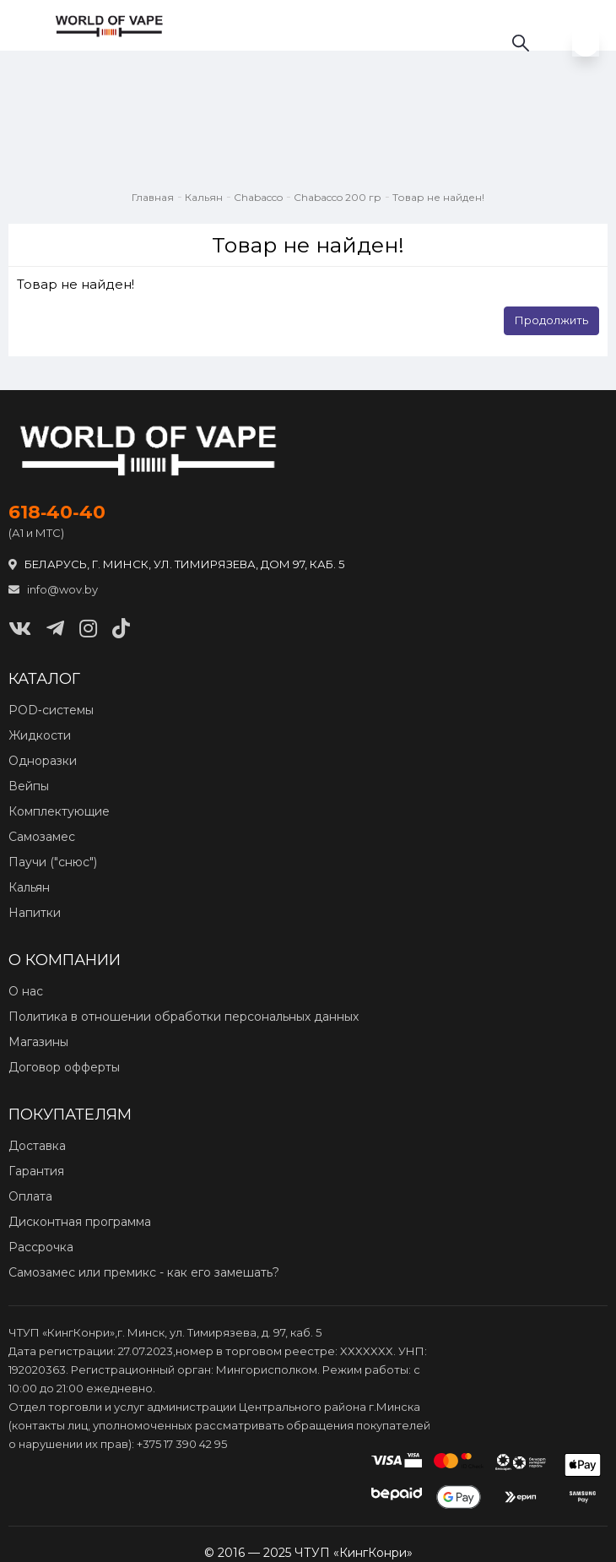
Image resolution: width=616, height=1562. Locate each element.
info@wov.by (53, 589)
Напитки (34, 912)
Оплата (30, 1196)
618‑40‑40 (56, 512)
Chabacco (258, 197)
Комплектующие (59, 811)
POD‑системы (51, 710)
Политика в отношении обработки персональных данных (183, 1016)
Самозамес (41, 836)
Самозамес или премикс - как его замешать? (143, 1272)
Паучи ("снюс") (52, 862)
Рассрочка (40, 1247)
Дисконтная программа (79, 1221)
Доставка (37, 1145)
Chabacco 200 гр (337, 197)
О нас (25, 991)
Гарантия (36, 1171)
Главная (153, 197)
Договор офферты (64, 1067)
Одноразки (42, 760)
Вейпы (28, 786)
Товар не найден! (438, 197)
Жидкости (39, 735)
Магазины (38, 1041)
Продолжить (551, 320)
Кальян (204, 197)
